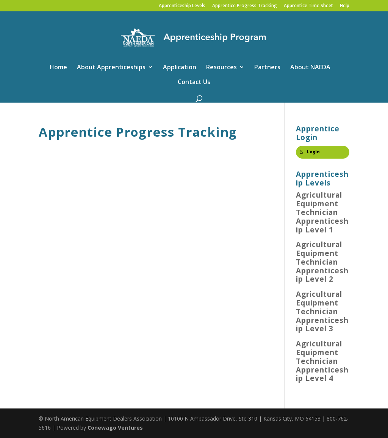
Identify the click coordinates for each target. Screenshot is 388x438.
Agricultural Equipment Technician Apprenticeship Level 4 (322, 361)
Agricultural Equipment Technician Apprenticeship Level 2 (322, 262)
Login (310, 151)
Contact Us (194, 82)
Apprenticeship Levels (182, 6)
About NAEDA (310, 67)
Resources (221, 67)
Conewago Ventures (115, 427)
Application (179, 67)
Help (344, 6)
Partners (267, 67)
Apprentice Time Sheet (308, 6)
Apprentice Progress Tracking (244, 6)
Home (58, 67)
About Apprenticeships (111, 67)
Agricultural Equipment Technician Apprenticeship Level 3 (322, 311)
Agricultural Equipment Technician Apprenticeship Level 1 (322, 212)
